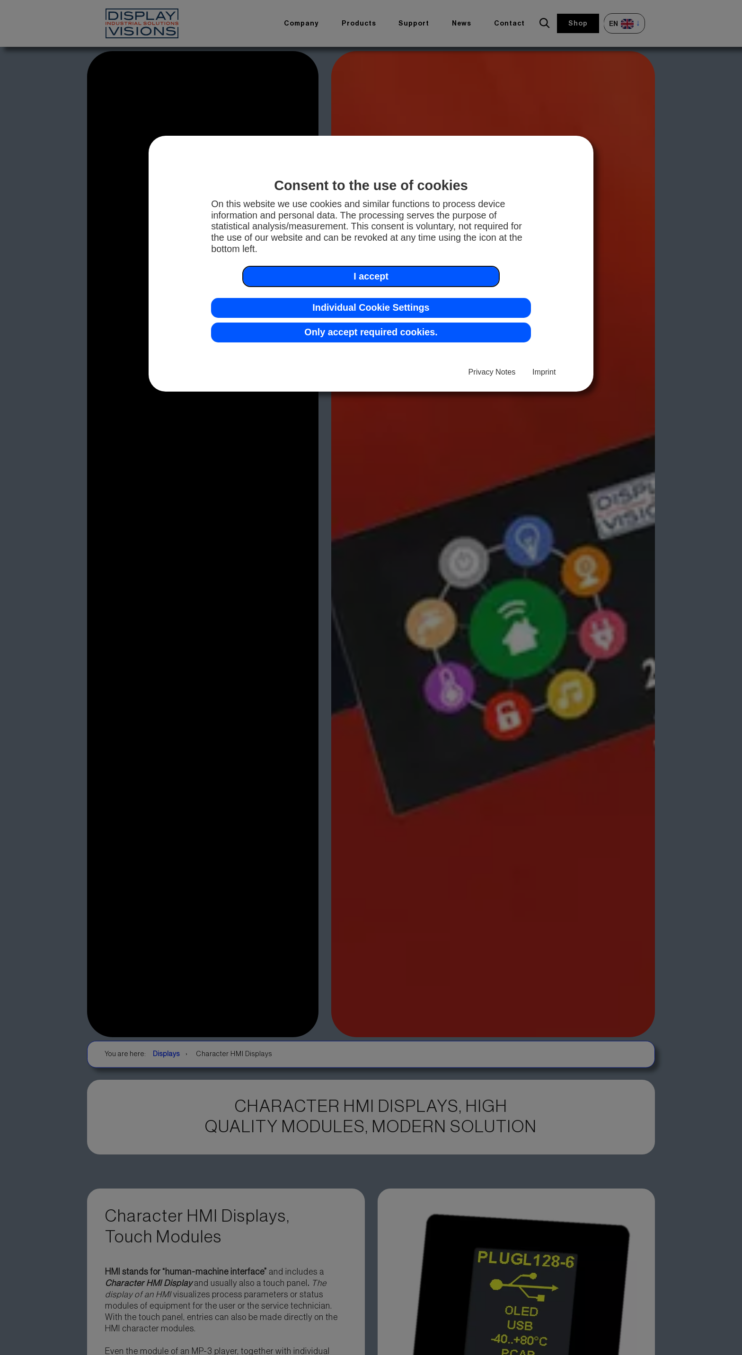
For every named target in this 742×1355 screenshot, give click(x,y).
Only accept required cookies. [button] (370, 332)
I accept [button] (371, 276)
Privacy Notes (492, 371)
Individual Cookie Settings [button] (370, 307)
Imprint (544, 371)
